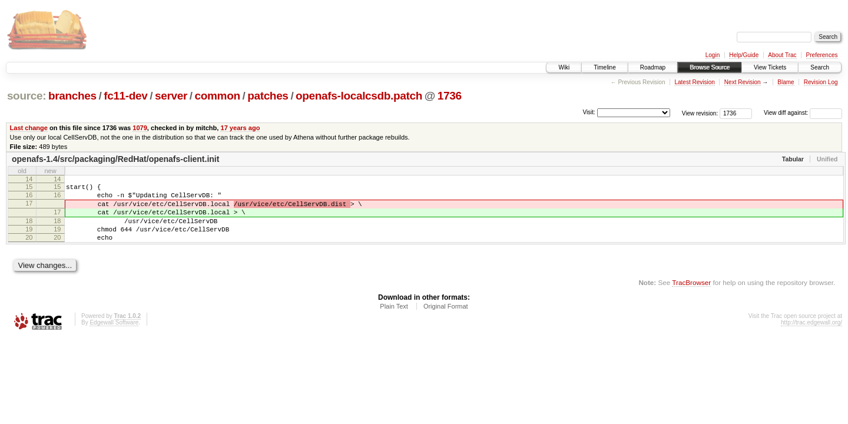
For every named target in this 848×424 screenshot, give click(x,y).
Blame (785, 82)
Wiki (563, 67)
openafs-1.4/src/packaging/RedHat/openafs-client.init (115, 159)
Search (819, 67)
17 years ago (240, 127)
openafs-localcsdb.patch (359, 96)
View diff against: (803, 113)
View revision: (700, 113)
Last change (29, 127)
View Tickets (770, 67)
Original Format (445, 320)
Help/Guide (743, 55)
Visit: (588, 112)
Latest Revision (694, 82)
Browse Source (710, 67)
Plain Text (394, 320)
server (171, 96)
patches (267, 96)
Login (712, 55)
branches (72, 96)
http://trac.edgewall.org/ (811, 336)
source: (26, 96)
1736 (450, 96)
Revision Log (821, 82)
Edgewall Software (114, 336)
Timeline (604, 67)
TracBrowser (691, 296)
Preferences (822, 55)
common (217, 96)
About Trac (782, 55)
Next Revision (742, 82)
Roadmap (652, 67)
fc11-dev (125, 96)
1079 (139, 127)
